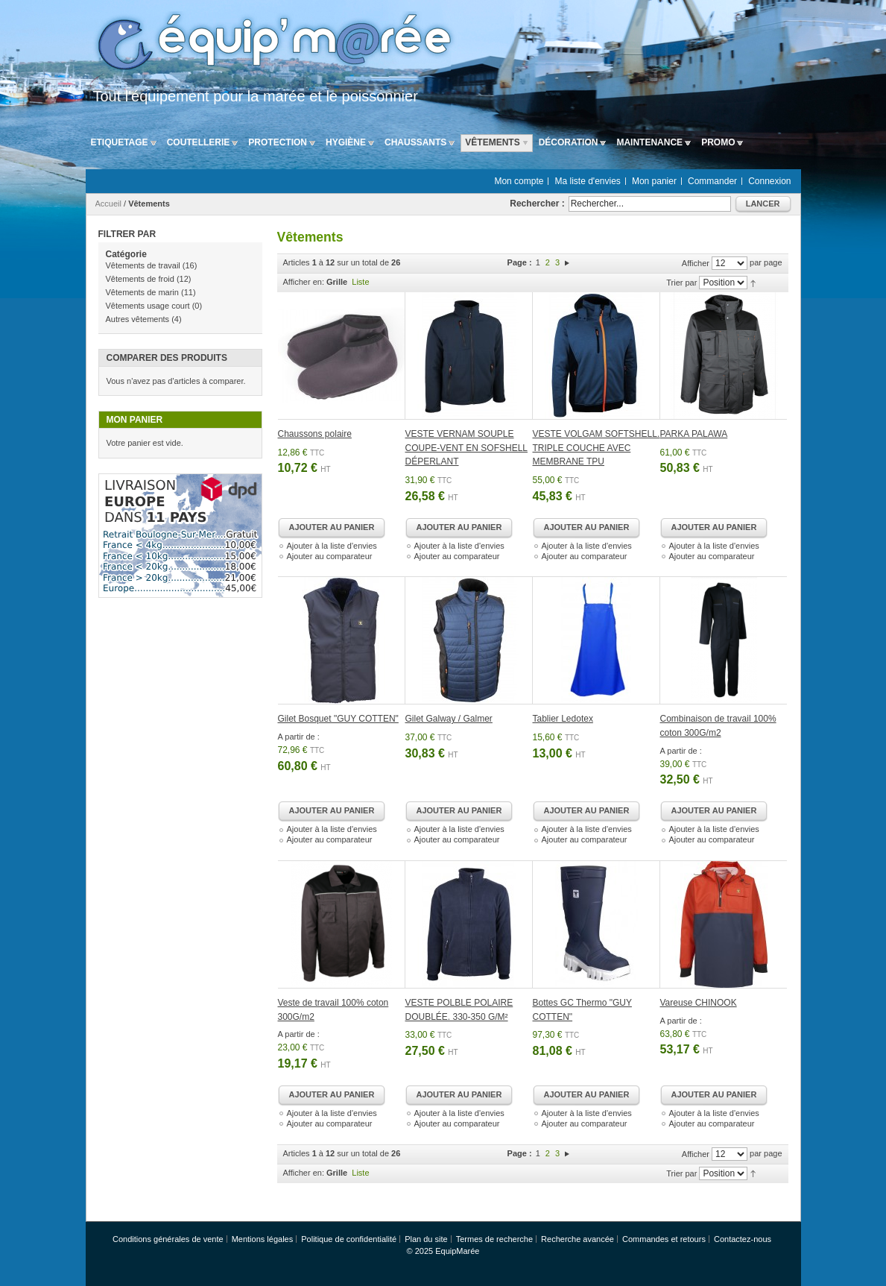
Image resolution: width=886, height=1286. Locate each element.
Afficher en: (303, 281)
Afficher (695, 263)
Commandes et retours (664, 1239)
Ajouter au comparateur (330, 556)
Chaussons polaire (315, 434)
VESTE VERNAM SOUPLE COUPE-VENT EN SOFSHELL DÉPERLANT (466, 448)
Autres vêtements (138, 319)
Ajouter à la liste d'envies (332, 545)
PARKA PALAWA (694, 434)
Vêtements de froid (140, 278)
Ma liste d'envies (588, 181)
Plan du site (426, 1239)
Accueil (108, 203)
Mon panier (654, 181)
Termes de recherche (494, 1239)
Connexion (769, 181)
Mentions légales (263, 1239)
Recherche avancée (577, 1239)
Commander (712, 181)
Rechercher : (537, 203)
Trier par (681, 282)
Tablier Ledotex (563, 718)
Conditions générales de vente (168, 1239)
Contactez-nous (742, 1239)
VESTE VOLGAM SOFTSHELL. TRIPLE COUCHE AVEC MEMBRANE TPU (596, 448)
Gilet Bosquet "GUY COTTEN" (338, 718)
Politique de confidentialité (348, 1239)
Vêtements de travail (143, 265)
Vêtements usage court (148, 305)
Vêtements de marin (142, 292)
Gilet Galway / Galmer (449, 718)
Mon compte (518, 181)
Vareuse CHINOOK (698, 1002)
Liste (360, 281)
